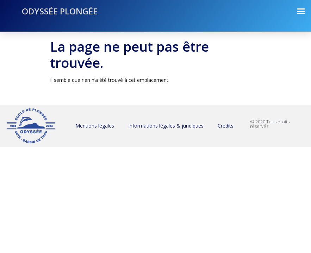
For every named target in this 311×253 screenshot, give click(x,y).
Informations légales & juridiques (166, 125)
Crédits (226, 125)
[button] (301, 11)
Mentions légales (94, 125)
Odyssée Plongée (60, 11)
